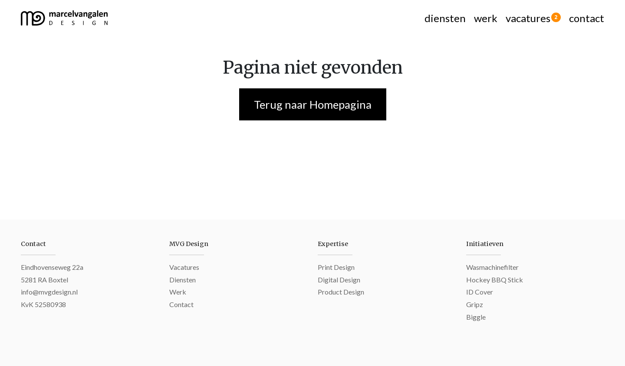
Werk (177, 292)
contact (586, 18)
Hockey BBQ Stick (494, 279)
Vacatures (184, 267)
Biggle (476, 317)
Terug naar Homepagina (313, 104)
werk (485, 18)
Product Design (341, 292)
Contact (181, 304)
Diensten (182, 279)
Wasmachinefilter (492, 267)
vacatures (533, 18)
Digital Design (339, 279)
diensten (445, 18)
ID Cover (479, 292)
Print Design (336, 267)
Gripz (474, 304)
